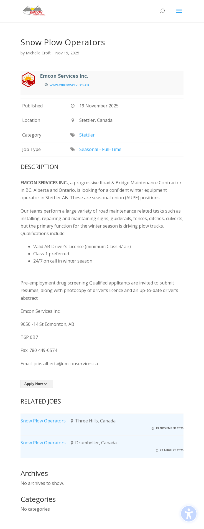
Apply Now (36, 384)
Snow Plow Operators (43, 421)
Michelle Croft (38, 53)
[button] (179, 14)
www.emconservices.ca (69, 84)
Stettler (87, 135)
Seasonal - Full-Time (100, 149)
